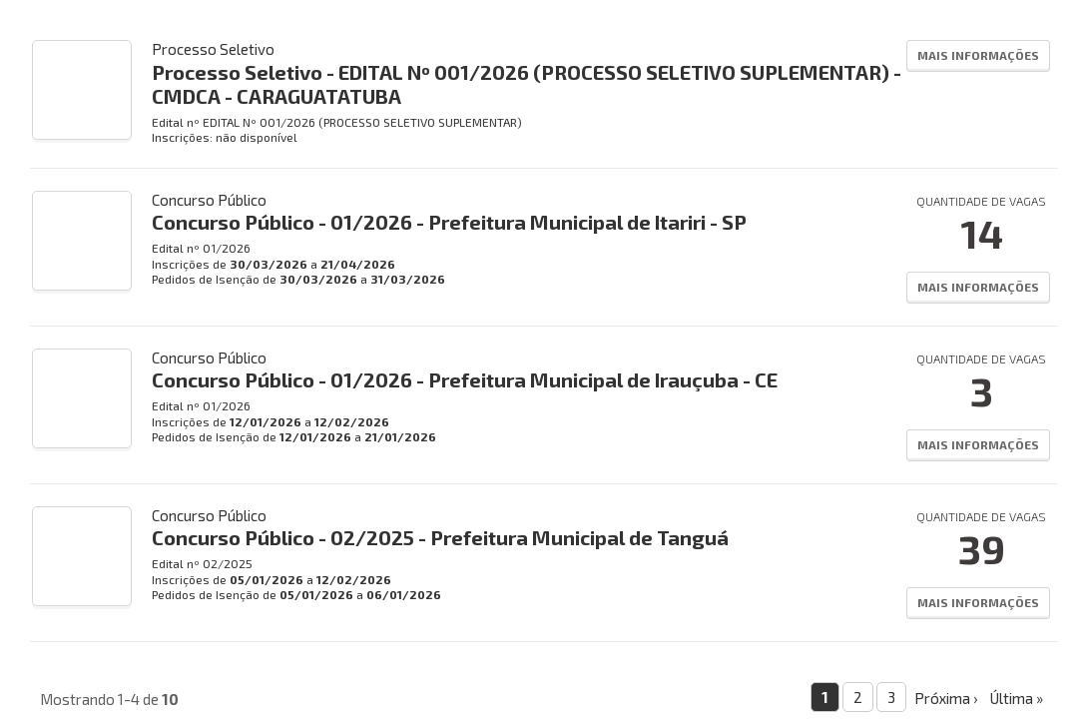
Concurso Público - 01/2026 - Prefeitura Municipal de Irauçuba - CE (465, 379)
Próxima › (945, 698)
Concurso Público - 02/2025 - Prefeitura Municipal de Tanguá (440, 537)
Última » (1016, 698)
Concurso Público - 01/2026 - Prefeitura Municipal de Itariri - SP (449, 222)
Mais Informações (978, 55)
